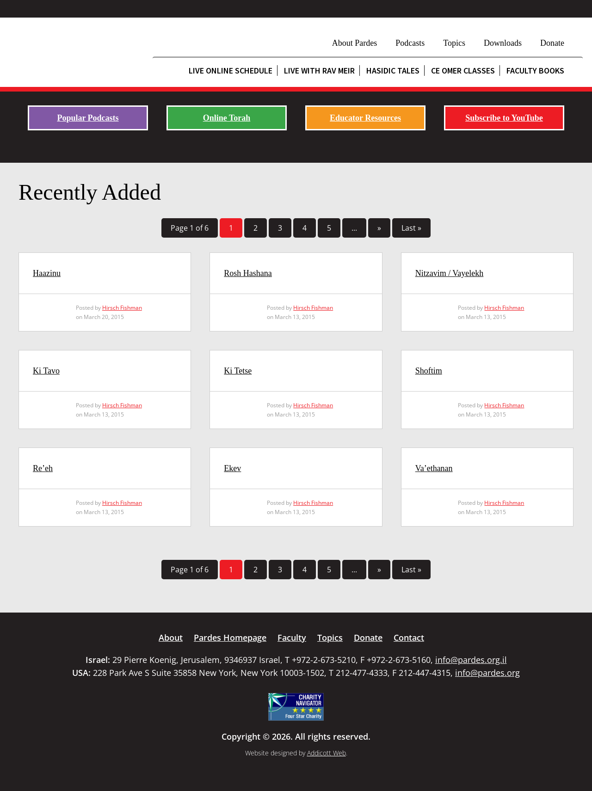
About (171, 637)
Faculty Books (535, 70)
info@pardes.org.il (471, 659)
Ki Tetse (238, 370)
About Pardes (354, 43)
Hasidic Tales (392, 70)
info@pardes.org (487, 672)
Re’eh (43, 468)
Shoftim (428, 370)
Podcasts (410, 43)
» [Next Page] (379, 228)
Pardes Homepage (230, 637)
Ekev (232, 468)
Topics (454, 43)
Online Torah (227, 118)
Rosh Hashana (247, 273)
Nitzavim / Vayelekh (449, 273)
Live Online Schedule (230, 70)
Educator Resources (365, 118)
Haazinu (47, 273)
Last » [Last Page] (411, 228)
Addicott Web (326, 752)
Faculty (292, 637)
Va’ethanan (434, 468)
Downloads (503, 43)
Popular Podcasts (87, 118)
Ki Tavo (46, 370)
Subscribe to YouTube (504, 118)
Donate (552, 43)
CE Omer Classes (463, 70)
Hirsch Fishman (122, 308)
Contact (409, 637)
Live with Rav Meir (319, 70)
